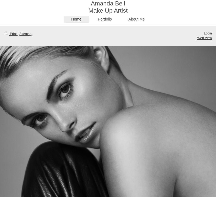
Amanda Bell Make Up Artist (107, 7)
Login (208, 33)
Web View (204, 38)
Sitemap (25, 34)
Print (11, 34)
